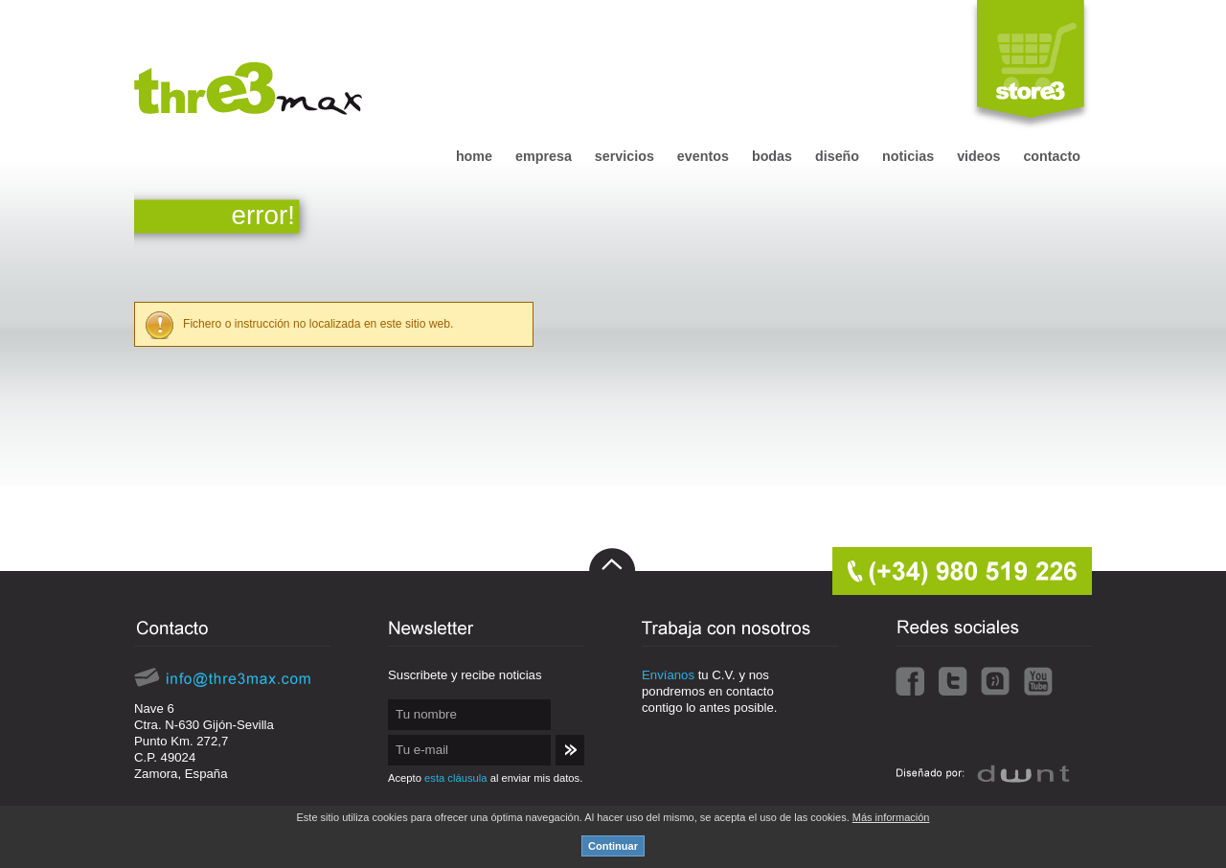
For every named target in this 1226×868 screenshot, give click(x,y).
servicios (624, 156)
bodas (772, 156)
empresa (543, 156)
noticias (908, 156)
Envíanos (668, 675)
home (474, 156)
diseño (837, 156)
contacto (1051, 156)
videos (978, 156)
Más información (891, 817)
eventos (703, 156)
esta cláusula (455, 778)
